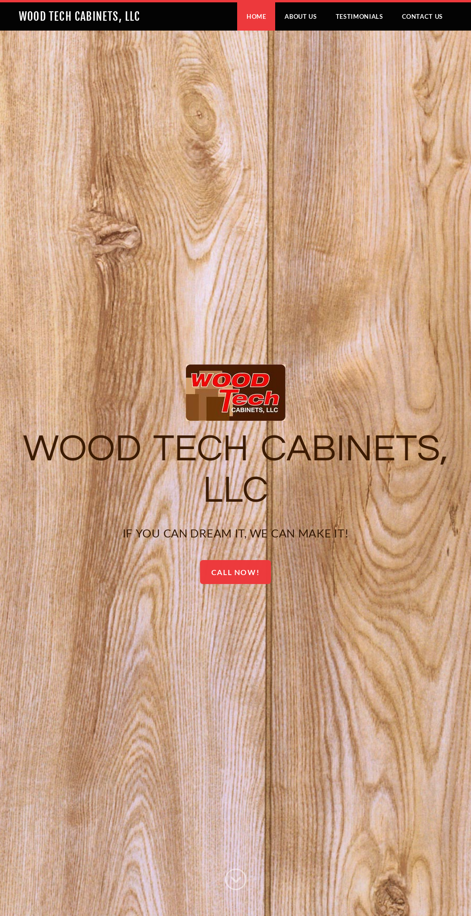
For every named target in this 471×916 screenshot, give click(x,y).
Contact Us (422, 16)
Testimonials (359, 16)
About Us (301, 16)
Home (256, 16)
